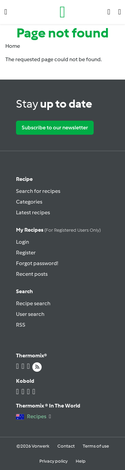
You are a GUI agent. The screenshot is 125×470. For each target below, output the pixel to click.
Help (81, 461)
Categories (29, 202)
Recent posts (32, 274)
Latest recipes (33, 212)
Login (22, 242)
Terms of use (96, 446)
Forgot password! (37, 263)
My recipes (58, 230)
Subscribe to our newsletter (55, 127)
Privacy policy (53, 461)
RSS (20, 325)
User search (30, 314)
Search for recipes (38, 191)
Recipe (24, 179)
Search (24, 291)
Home (12, 46)
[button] (5, 12)
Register (26, 252)
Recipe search (33, 303)
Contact (66, 446)
